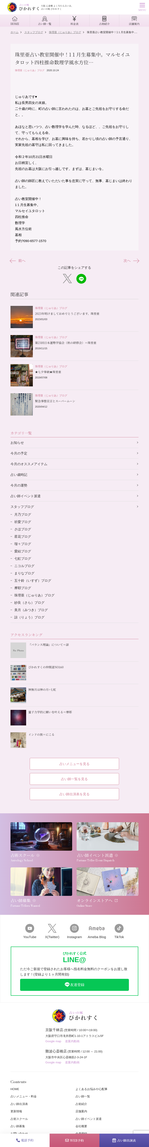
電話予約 (25, 1140)
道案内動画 (72, 1041)
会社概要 (81, 1126)
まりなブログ (24, 573)
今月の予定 (18, 453)
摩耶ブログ (22, 588)
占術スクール (19, 1119)
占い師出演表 (124, 1140)
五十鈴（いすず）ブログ (32, 580)
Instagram (74, 931)
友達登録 (74, 984)
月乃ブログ (22, 514)
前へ (17, 261)
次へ (131, 261)
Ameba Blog (97, 931)
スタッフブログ (22, 507)
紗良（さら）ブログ (29, 602)
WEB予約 (74, 1140)
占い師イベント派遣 (25, 496)
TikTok (119, 931)
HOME (14, 1089)
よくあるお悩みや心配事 (91, 1089)
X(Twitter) (52, 931)
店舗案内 (81, 1111)
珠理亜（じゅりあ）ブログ (29, 70)
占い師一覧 (83, 1096)
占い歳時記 (18, 475)
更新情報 (16, 1111)
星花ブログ (22, 536)
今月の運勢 (18, 485)
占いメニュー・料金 (23, 1096)
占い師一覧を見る (74, 779)
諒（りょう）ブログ (29, 617)
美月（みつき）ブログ (31, 610)
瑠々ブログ (22, 544)
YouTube (30, 931)
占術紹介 (81, 1104)
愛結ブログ (22, 551)
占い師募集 (17, 1126)
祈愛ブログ (22, 522)
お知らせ (17, 442)
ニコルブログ (24, 566)
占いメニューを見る (74, 764)
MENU (142, 8)
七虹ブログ (22, 558)
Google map (53, 1041)
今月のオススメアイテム (28, 464)
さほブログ (22, 529)
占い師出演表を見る (74, 794)
